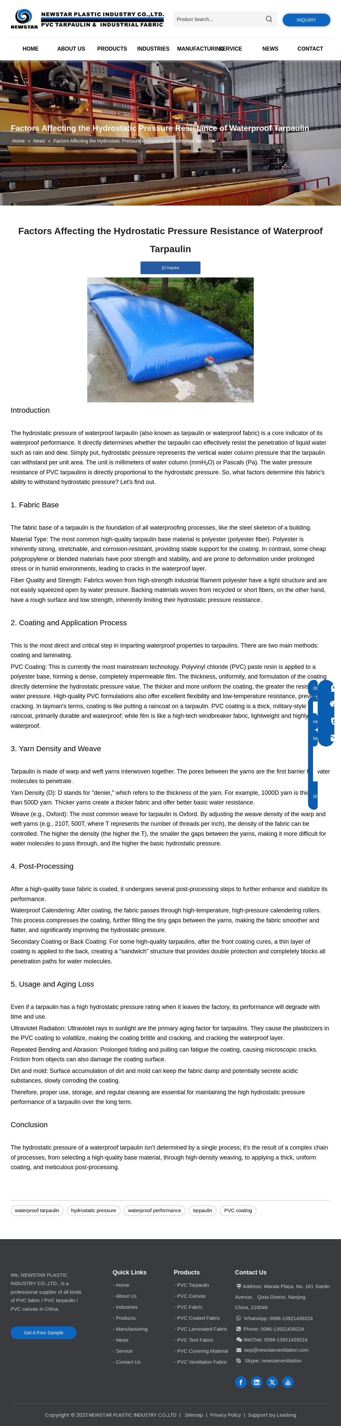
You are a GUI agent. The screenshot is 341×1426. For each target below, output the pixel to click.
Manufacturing (132, 1329)
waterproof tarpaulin (37, 1210)
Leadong (286, 1415)
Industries (127, 1307)
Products (126, 1318)
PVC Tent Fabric (195, 1340)
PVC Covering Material (202, 1351)
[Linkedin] (256, 1382)
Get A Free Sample (43, 1332)
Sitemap (194, 1415)
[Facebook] (241, 1382)
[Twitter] (272, 1382)
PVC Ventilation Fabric (202, 1362)
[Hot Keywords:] (269, 19)
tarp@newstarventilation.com (276, 1350)
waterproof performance (154, 1210)
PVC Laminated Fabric (202, 1329)
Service (124, 1351)
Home (122, 1285)
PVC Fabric (190, 1307)
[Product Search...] (218, 19)
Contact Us (128, 1362)
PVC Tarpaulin (193, 1285)
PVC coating (238, 1210)
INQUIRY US (306, 21)
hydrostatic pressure (93, 1210)
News (122, 1340)
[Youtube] (288, 1382)
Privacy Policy (225, 1415)
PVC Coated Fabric (198, 1318)
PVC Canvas (191, 1296)
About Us (126, 1296)
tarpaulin (202, 1210)
